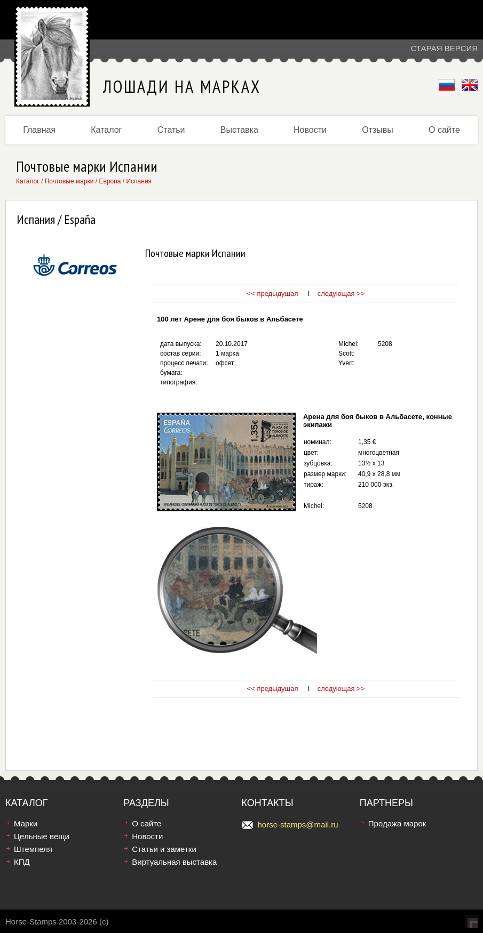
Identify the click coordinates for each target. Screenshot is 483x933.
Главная (39, 129)
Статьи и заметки (164, 849)
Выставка (239, 129)
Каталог (106, 129)
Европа (110, 181)
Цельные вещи (41, 836)
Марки (25, 823)
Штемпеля (33, 849)
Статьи (171, 129)
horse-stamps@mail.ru (298, 824)
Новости (310, 129)
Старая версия (444, 48)
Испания (139, 181)
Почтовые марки (69, 181)
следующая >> (341, 293)
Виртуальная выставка (174, 861)
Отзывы (377, 129)
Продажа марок (397, 823)
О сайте (444, 129)
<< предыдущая (272, 293)
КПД (22, 861)
